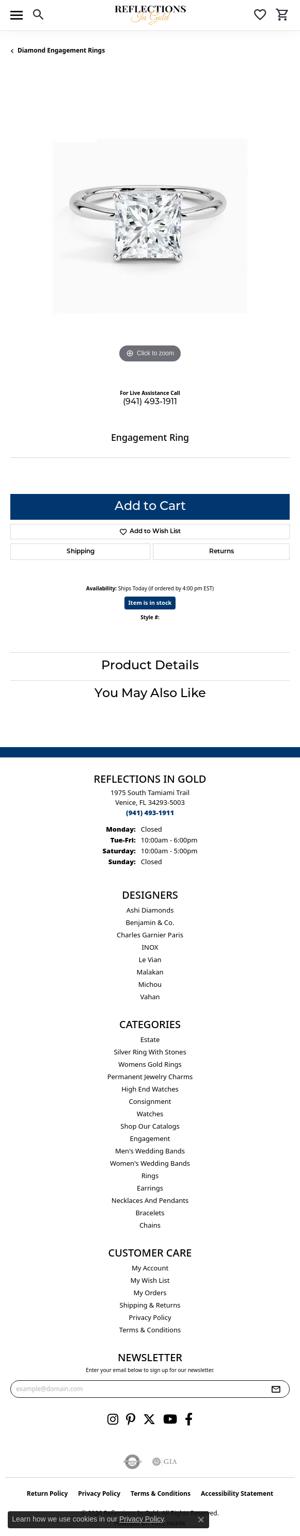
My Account (150, 1268)
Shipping (80, 552)
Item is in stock (150, 602)
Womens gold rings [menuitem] (150, 1064)
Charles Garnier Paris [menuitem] (150, 934)
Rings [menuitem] (150, 1175)
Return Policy (47, 1493)
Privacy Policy (150, 1317)
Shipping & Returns (150, 1305)
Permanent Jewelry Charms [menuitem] (150, 1076)
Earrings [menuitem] (150, 1188)
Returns (221, 552)
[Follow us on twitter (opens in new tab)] (149, 1419)
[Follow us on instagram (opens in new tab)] (112, 1419)
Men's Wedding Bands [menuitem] (150, 1150)
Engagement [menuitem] (150, 1138)
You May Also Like (150, 694)
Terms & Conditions (150, 1329)
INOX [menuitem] (150, 947)
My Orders (150, 1292)
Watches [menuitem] (150, 1113)
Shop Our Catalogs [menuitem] (149, 1126)
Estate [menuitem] (150, 1039)
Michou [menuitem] (150, 984)
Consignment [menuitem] (150, 1101)
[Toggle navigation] (16, 15)
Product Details (150, 666)
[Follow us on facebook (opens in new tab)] (189, 1419)
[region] (150, 226)
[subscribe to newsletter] (275, 1389)
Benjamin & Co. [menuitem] (150, 922)
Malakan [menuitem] (149, 972)
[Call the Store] (150, 812)
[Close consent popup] (201, 1519)
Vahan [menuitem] (150, 996)
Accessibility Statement (237, 1493)
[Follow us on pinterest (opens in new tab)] (130, 1419)
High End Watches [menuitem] (150, 1089)
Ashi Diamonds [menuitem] (150, 910)
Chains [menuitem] (150, 1225)
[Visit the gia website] (164, 1461)
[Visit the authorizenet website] (132, 1461)
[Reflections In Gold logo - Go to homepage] (150, 15)
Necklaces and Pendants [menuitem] (150, 1200)
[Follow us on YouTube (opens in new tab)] (170, 1419)
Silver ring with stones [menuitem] (150, 1051)
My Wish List (150, 1280)
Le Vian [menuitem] (149, 959)
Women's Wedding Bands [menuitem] (150, 1163)
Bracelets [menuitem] (149, 1212)
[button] (38, 16)
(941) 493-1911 (150, 402)
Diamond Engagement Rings (61, 50)
